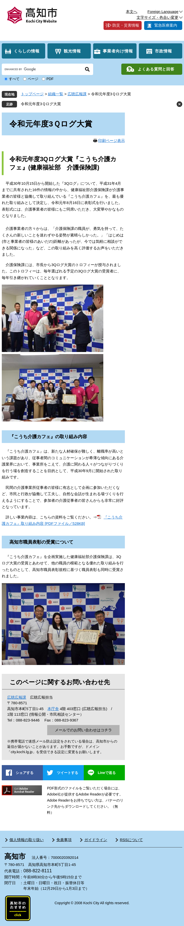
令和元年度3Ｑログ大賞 (41, 104)
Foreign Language (162, 11)
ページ (33, 79)
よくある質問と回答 (156, 69)
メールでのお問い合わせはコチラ (83, 730)
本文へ (131, 11)
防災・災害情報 (125, 25)
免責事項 (64, 840)
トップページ (32, 94)
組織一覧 (55, 94)
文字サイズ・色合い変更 (157, 17)
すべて (14, 79)
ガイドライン (95, 840)
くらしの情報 (27, 51)
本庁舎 (53, 709)
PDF (50, 79)
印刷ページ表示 (111, 140)
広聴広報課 (77, 94)
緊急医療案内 (165, 25)
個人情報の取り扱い (26, 840)
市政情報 (163, 51)
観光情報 (72, 51)
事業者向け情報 (118, 51)
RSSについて (131, 840)
